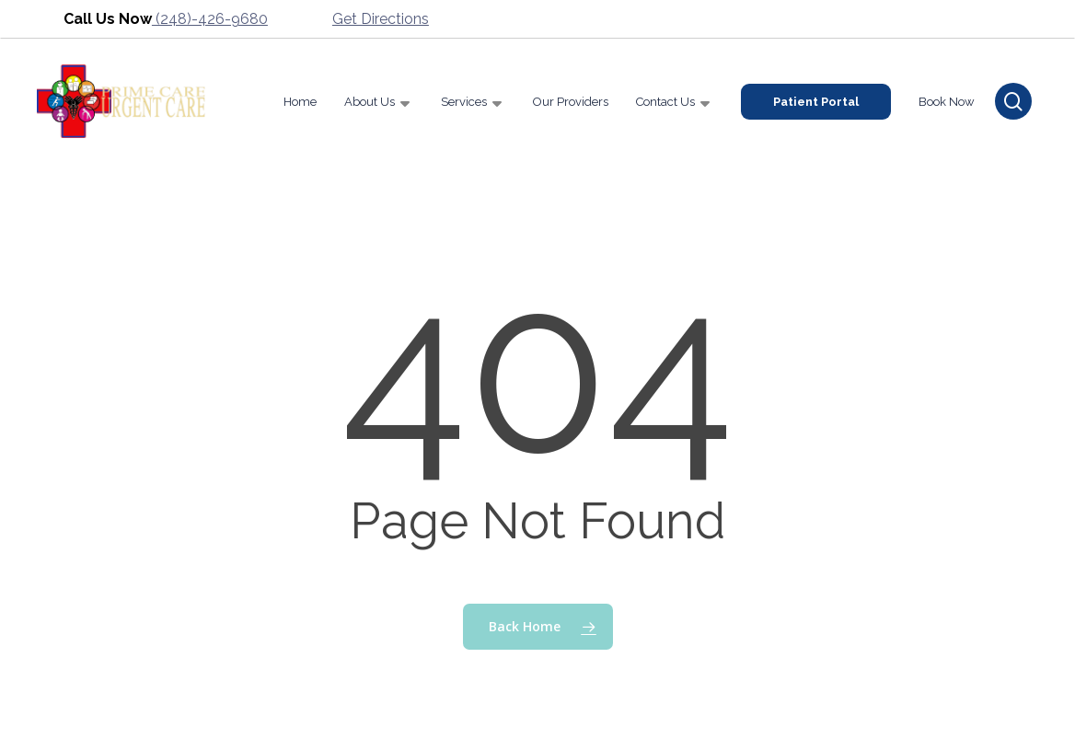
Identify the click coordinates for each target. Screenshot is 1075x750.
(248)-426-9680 (210, 19)
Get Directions (380, 19)
